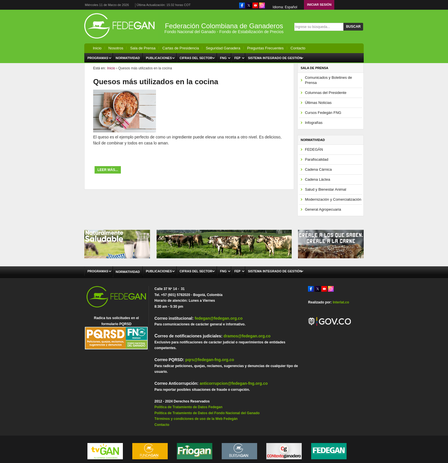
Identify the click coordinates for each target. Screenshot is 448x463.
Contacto (298, 48)
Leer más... (107, 170)
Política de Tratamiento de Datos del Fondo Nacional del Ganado (206, 413)
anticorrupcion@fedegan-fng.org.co (234, 383)
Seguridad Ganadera (223, 48)
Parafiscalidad (316, 159)
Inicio (97, 48)
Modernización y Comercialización (333, 199)
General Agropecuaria (323, 209)
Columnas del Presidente (325, 92)
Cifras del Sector (196, 58)
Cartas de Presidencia (180, 48)
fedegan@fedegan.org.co (219, 318)
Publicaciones (159, 58)
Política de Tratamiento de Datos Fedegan (188, 407)
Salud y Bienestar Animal (325, 189)
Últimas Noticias (318, 102)
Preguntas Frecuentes (265, 48)
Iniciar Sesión (319, 4)
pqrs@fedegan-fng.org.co (209, 359)
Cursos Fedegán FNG (323, 112)
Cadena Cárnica (318, 169)
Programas (97, 58)
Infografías (313, 122)
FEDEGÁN (314, 149)
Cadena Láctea (317, 179)
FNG (223, 58)
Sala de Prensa (142, 48)
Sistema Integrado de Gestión (275, 58)
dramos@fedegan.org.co (247, 336)
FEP (237, 58)
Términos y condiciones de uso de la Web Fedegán (195, 419)
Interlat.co (341, 302)
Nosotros (115, 48)
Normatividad (128, 58)
